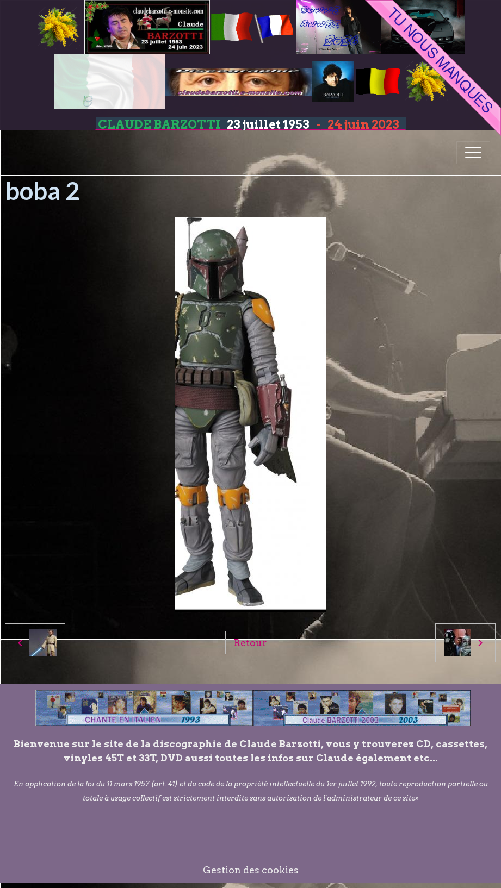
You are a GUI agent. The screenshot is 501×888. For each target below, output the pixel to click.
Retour (250, 642)
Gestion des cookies (251, 870)
